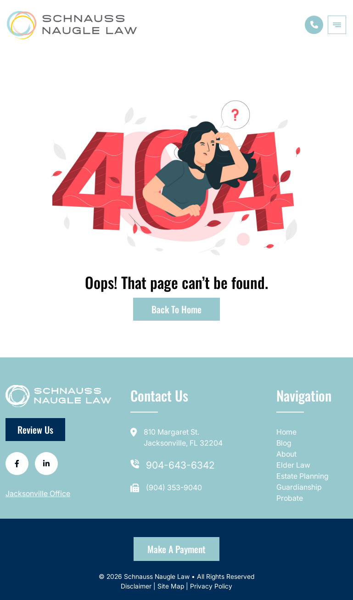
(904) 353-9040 (174, 487)
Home (286, 431)
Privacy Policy (211, 586)
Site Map (170, 586)
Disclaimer (137, 586)
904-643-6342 (180, 465)
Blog (283, 442)
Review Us (35, 429)
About (286, 453)
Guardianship (299, 487)
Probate (289, 498)
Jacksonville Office (38, 493)
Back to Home (176, 309)
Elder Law (293, 465)
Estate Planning (302, 476)
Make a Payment (176, 549)
